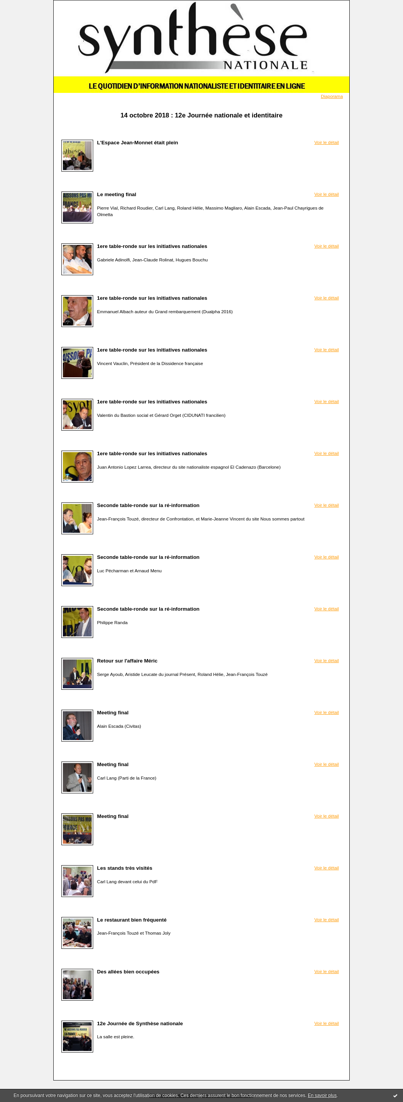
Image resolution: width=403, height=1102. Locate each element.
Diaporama (332, 96)
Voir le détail (326, 142)
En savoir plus (322, 1095)
